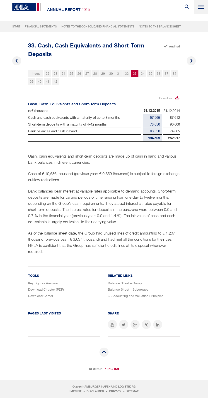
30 (111, 73)
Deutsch (95, 369)
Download (166, 98)
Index (36, 73)
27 (87, 73)
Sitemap (132, 391)
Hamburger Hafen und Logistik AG (108, 386)
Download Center (40, 296)
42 (55, 81)
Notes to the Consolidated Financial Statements (97, 26)
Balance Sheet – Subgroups (128, 289)
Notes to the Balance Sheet (160, 26)
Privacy (115, 391)
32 (127, 73)
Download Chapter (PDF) (46, 289)
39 (32, 81)
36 (158, 73)
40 (39, 81)
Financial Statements (41, 26)
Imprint (75, 391)
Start (16, 26)
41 (47, 81)
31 (119, 73)
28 (95, 73)
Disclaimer (95, 391)
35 (150, 73)
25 (71, 73)
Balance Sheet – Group (125, 283)
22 (47, 73)
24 (63, 73)
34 (143, 73)
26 (79, 73)
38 (174, 73)
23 (55, 73)
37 (166, 73)
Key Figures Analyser (43, 283)
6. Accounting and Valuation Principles (135, 296)
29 (103, 73)
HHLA (26, 7)
